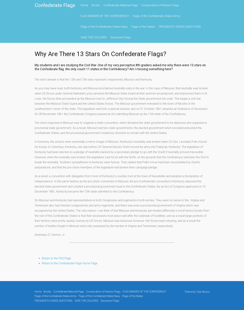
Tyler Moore (203, 291)
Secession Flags (120, 37)
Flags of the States (143, 26)
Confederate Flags (55, 5)
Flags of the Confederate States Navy (104, 26)
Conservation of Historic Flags (160, 5)
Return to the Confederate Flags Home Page (69, 263)
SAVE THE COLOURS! (94, 37)
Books (96, 5)
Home (84, 5)
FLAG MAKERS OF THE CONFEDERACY (105, 16)
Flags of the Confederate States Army (156, 16)
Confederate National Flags (121, 5)
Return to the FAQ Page (56, 258)
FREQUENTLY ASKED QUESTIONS (180, 26)
